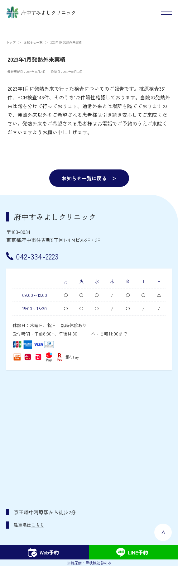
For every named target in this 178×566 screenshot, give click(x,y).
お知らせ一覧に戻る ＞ (89, 178)
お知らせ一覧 (33, 42)
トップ (11, 42)
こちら (37, 525)
